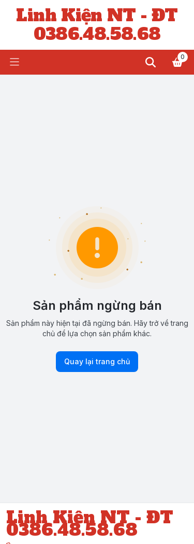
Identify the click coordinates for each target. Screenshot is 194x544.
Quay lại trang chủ (97, 361)
